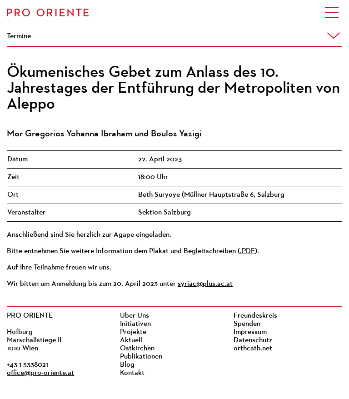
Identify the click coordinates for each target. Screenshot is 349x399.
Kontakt (132, 373)
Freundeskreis (255, 315)
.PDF (247, 251)
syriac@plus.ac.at (205, 284)
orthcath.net (253, 348)
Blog (127, 365)
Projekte (133, 332)
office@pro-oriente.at (40, 373)
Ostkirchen (137, 348)
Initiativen (135, 324)
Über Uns (134, 315)
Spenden (247, 324)
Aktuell (131, 340)
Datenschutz (253, 340)
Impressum (250, 332)
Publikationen (141, 356)
